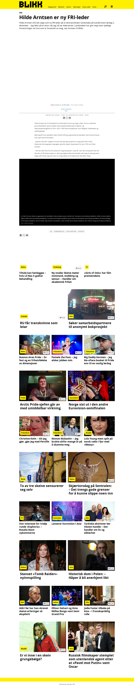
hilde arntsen (71, 231)
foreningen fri (59, 231)
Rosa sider (87, 7)
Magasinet (52, 7)
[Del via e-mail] (69, 117)
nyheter (81, 231)
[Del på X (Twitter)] (67, 117)
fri (51, 231)
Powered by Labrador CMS (67, 684)
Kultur (68, 7)
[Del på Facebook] (64, 117)
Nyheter (61, 7)
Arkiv (94, 7)
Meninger (77, 7)
